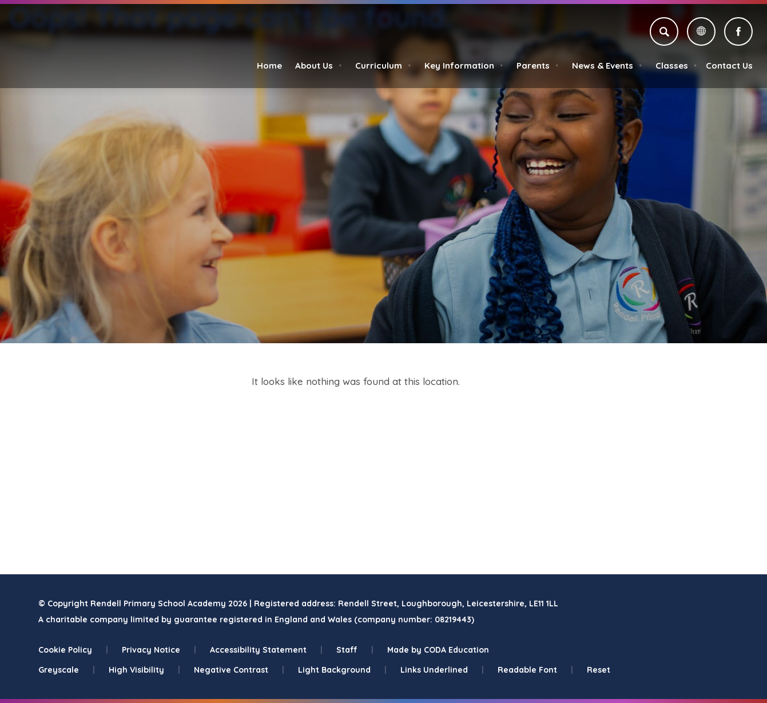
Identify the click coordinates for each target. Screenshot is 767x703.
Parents (537, 65)
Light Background (342, 670)
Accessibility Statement (266, 650)
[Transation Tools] (701, 31)
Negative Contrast (239, 670)
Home (269, 65)
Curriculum (383, 65)
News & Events (607, 65)
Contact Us (729, 65)
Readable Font (535, 670)
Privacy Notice (159, 650)
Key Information (463, 65)
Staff (354, 650)
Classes (676, 65)
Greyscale (66, 670)
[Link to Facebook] (738, 31)
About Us (318, 65)
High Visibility (144, 670)
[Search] (664, 31)
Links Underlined (442, 670)
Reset (598, 670)
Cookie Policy (73, 650)
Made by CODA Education (438, 650)
